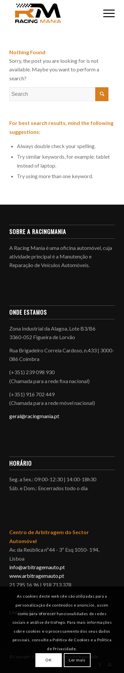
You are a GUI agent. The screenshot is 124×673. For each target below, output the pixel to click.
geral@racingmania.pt (34, 416)
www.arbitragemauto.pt (36, 576)
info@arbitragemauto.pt (37, 567)
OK (48, 659)
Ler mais (77, 659)
